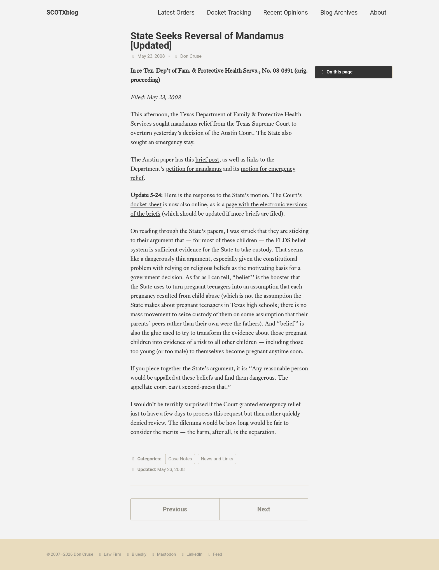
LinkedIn (191, 554)
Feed (214, 554)
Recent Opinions (285, 12)
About (378, 12)
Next (263, 509)
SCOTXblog (62, 12)
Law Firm (109, 554)
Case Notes (180, 458)
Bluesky (135, 554)
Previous (175, 509)
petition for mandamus (194, 168)
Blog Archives (339, 12)
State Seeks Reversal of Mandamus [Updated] (207, 40)
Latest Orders (176, 12)
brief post (207, 159)
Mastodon (163, 554)
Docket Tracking (229, 12)
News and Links (217, 458)
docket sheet (146, 204)
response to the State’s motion (230, 195)
